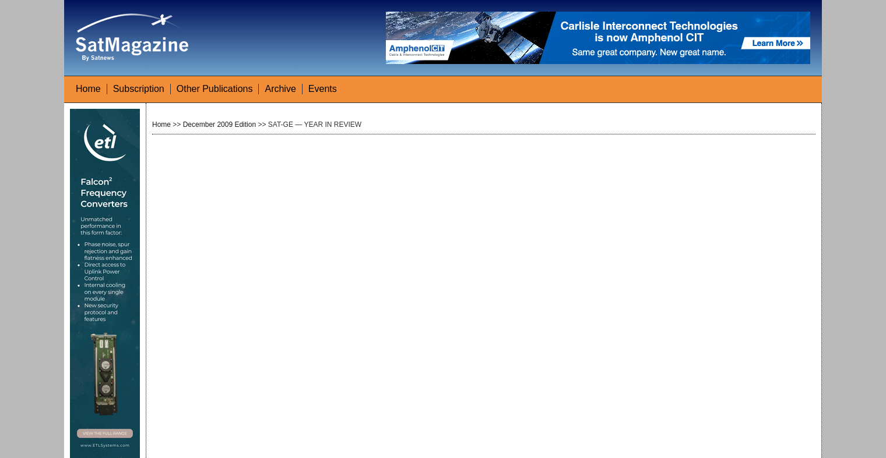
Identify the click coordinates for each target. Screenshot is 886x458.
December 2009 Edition (219, 124)
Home (88, 89)
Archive (280, 89)
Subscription (138, 89)
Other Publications (215, 89)
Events (322, 89)
